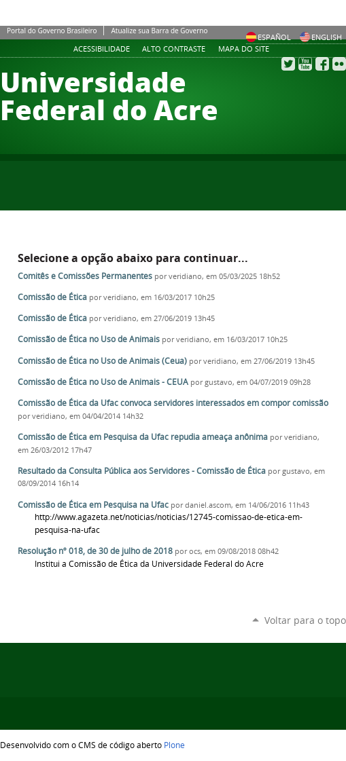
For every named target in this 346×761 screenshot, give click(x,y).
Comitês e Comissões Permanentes (85, 276)
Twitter (288, 64)
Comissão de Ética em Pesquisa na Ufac (93, 505)
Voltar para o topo (305, 620)
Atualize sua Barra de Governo (159, 30)
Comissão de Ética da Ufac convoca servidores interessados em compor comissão (173, 403)
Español (268, 37)
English (321, 37)
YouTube (305, 64)
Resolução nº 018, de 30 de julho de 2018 (95, 551)
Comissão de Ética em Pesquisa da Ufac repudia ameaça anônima (143, 437)
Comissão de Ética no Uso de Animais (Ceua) (102, 361)
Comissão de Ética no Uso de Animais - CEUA (103, 382)
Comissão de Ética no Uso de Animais (89, 339)
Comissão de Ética (52, 297)
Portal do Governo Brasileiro (52, 30)
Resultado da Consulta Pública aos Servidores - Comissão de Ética (142, 471)
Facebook (322, 64)
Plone (174, 744)
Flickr (339, 64)
